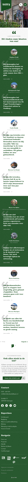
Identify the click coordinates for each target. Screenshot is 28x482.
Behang (3, 424)
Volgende (24, 341)
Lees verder (7, 79)
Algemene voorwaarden (7, 467)
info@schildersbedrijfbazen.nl (9, 394)
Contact (3, 448)
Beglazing (4, 419)
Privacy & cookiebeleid (7, 470)
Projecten (4, 441)
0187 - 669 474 (5, 391)
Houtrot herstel (5, 428)
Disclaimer (4, 473)
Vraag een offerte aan (15, 378)
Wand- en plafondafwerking (9, 422)
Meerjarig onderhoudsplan (9, 426)
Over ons (4, 439)
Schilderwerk (5, 417)
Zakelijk (3, 444)
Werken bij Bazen (6, 446)
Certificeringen (5, 451)
